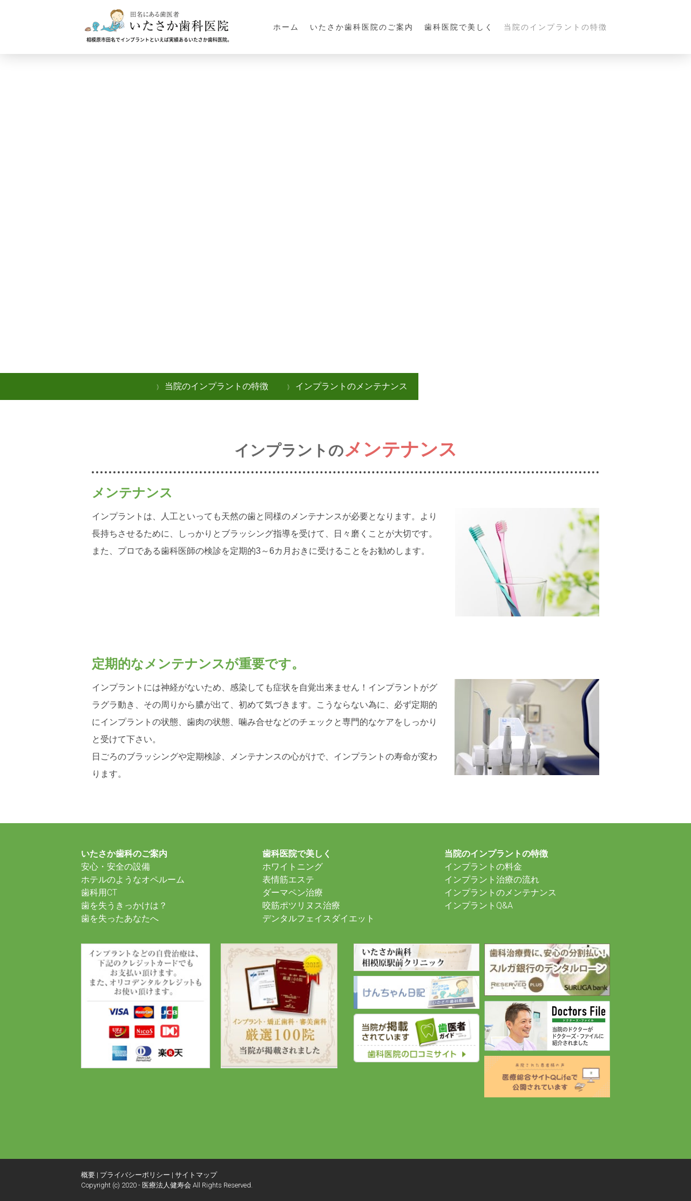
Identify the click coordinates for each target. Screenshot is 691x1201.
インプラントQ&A (478, 905)
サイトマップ (196, 1175)
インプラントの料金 (483, 866)
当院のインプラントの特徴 (555, 27)
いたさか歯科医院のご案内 (362, 27)
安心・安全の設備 (115, 866)
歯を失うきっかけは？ (124, 905)
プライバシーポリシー (135, 1175)
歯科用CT (99, 892)
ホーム (286, 27)
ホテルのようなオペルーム (133, 879)
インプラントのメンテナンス (500, 892)
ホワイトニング (292, 866)
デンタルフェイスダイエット (318, 918)
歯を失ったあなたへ (120, 918)
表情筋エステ (288, 879)
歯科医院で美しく (458, 27)
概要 (88, 1175)
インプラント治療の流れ (491, 879)
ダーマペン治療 (292, 892)
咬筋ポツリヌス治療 (301, 905)
